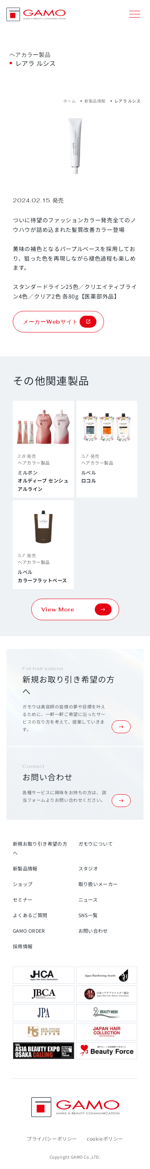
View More (76, 609)
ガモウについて (95, 843)
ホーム (69, 101)
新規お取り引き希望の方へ (40, 848)
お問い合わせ (93, 930)
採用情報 (22, 946)
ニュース (88, 899)
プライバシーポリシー (52, 1138)
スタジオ (88, 868)
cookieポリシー (105, 1138)
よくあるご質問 (30, 915)
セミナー (22, 899)
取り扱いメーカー (98, 883)
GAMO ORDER (29, 930)
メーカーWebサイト (59, 322)
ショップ (22, 883)
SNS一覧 (88, 915)
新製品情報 (95, 101)
